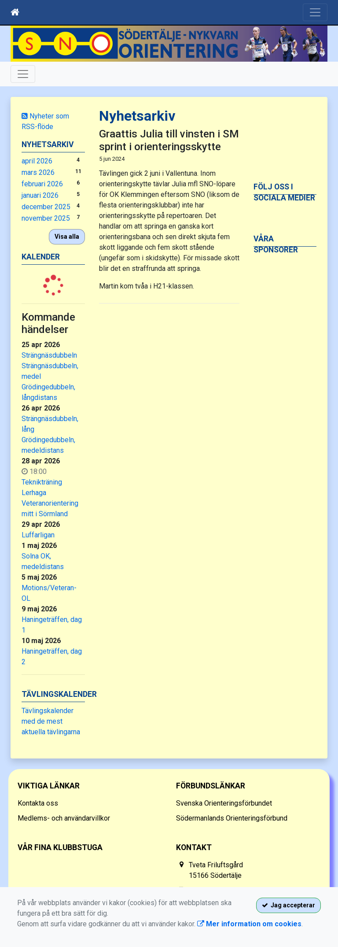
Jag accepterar (288, 905)
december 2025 (46, 207)
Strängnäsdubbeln (49, 355)
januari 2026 (40, 195)
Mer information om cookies (249, 924)
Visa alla (67, 236)
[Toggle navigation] (315, 12)
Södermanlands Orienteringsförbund (231, 818)
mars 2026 (38, 172)
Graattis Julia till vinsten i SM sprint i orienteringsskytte (169, 140)
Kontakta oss (38, 803)
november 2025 (46, 218)
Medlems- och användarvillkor (64, 818)
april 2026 (37, 161)
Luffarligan (38, 535)
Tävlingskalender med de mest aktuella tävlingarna (51, 721)
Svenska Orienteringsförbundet (224, 803)
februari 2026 (42, 184)
